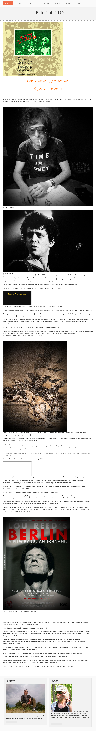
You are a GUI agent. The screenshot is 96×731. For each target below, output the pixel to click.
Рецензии (18, 3)
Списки (57, 3)
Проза (37, 3)
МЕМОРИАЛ (47, 3)
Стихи (29, 3)
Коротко (68, 3)
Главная (7, 3)
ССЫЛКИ (80, 3)
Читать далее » (12, 721)
